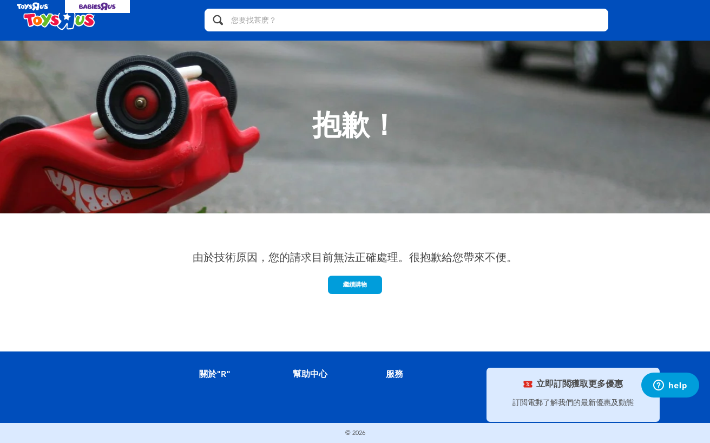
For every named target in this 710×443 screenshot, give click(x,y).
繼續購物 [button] (355, 284)
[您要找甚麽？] (406, 20)
